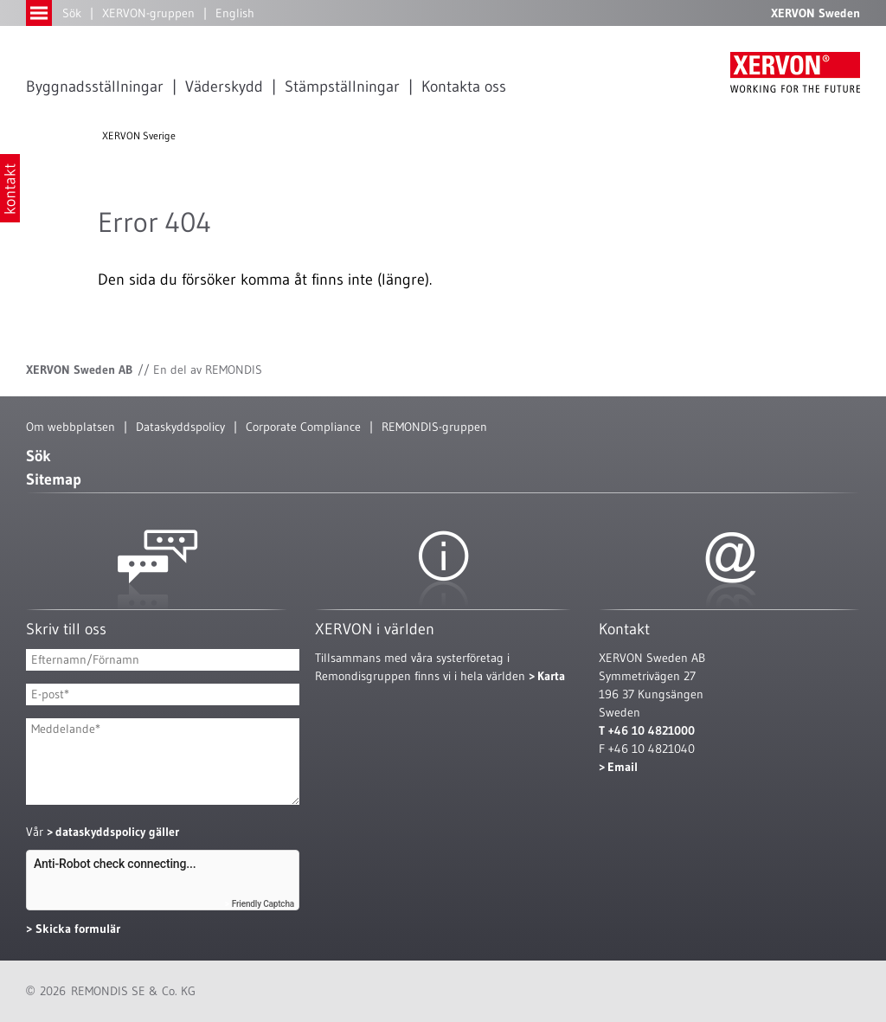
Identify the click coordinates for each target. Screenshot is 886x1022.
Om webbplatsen (70, 426)
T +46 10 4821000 (647, 730)
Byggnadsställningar (95, 86)
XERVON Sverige (139, 135)
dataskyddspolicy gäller (117, 831)
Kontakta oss (463, 86)
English (234, 13)
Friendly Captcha (263, 904)
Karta (551, 676)
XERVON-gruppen (148, 13)
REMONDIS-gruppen (434, 426)
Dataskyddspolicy (180, 426)
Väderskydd (224, 86)
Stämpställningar (342, 86)
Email (622, 767)
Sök (71, 13)
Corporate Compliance (303, 426)
